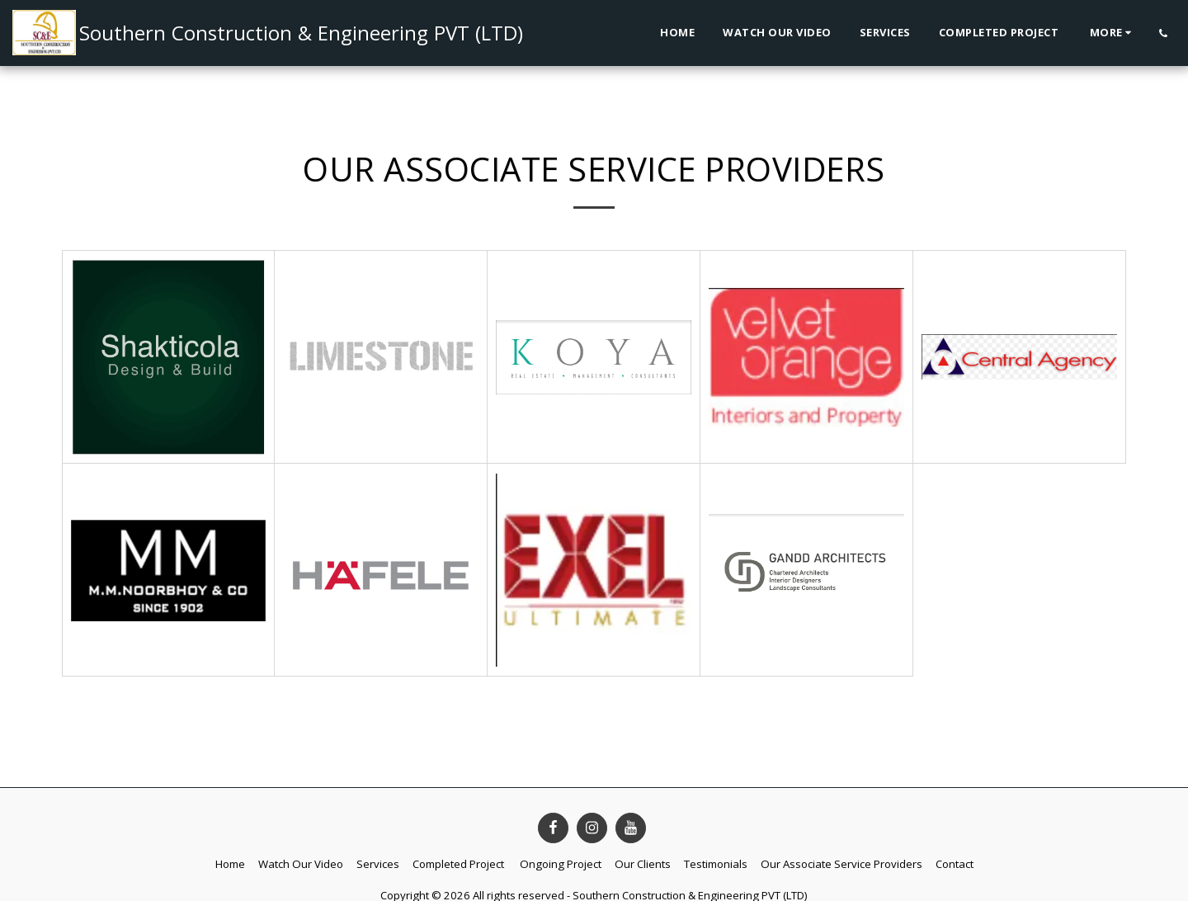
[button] (1163, 33)
